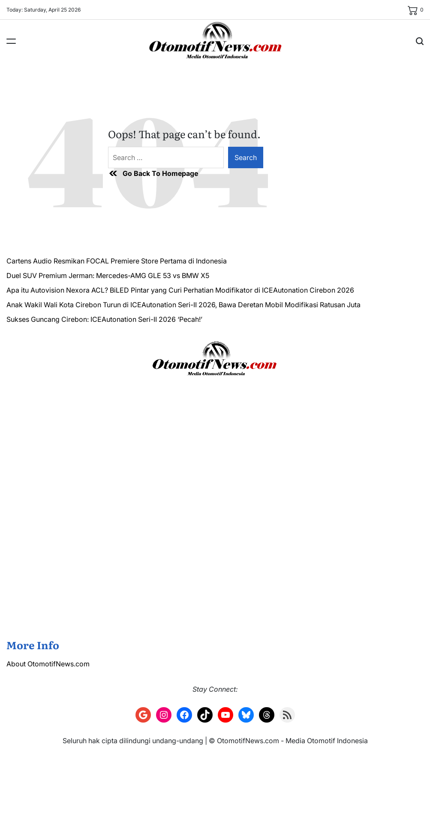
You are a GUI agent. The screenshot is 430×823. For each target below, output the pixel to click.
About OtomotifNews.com (48, 664)
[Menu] (11, 41)
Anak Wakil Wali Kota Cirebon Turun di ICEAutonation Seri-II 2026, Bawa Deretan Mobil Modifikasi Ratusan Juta (183, 304)
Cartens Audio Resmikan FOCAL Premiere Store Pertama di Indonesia (116, 261)
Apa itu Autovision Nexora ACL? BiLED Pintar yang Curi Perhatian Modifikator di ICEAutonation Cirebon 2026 (180, 290)
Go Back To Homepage (153, 173)
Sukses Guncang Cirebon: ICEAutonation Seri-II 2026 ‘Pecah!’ (104, 319)
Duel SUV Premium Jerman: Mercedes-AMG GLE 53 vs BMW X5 (107, 275)
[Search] (420, 41)
